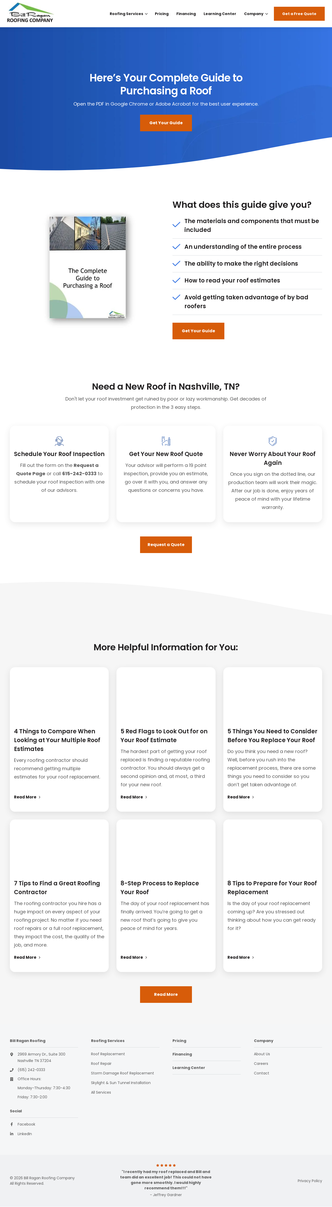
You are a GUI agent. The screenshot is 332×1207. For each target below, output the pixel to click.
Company (254, 13)
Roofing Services (126, 13)
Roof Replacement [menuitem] (108, 1054)
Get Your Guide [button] (166, 123)
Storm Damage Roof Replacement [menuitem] (122, 1073)
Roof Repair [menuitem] (101, 1063)
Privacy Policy (310, 1180)
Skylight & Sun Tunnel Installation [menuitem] (121, 1082)
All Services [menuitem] (101, 1092)
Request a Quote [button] (166, 545)
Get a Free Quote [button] (299, 13)
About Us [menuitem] (262, 1054)
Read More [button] (166, 994)
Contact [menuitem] (261, 1073)
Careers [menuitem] (261, 1063)
